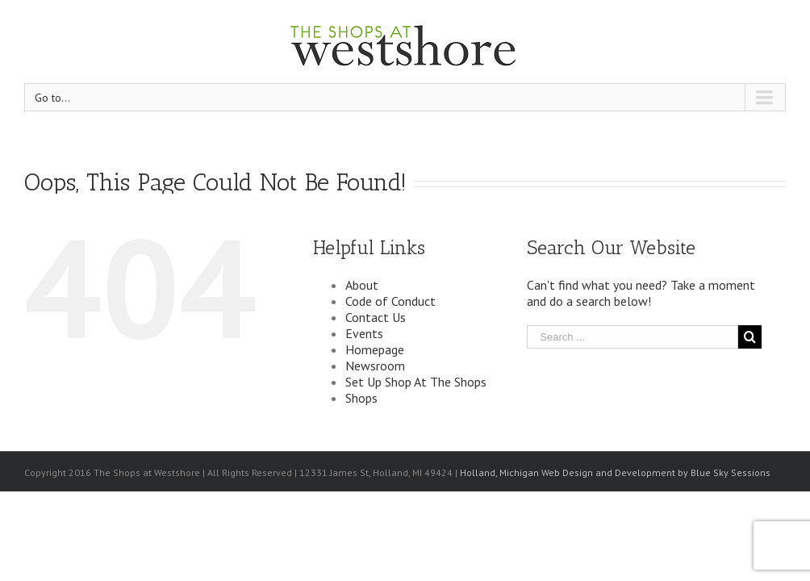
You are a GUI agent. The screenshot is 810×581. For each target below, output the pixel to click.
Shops (361, 398)
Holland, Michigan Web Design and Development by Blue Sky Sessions (615, 472)
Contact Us (375, 317)
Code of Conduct (390, 301)
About (361, 285)
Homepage (374, 349)
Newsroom (375, 365)
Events (364, 333)
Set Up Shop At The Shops (415, 382)
